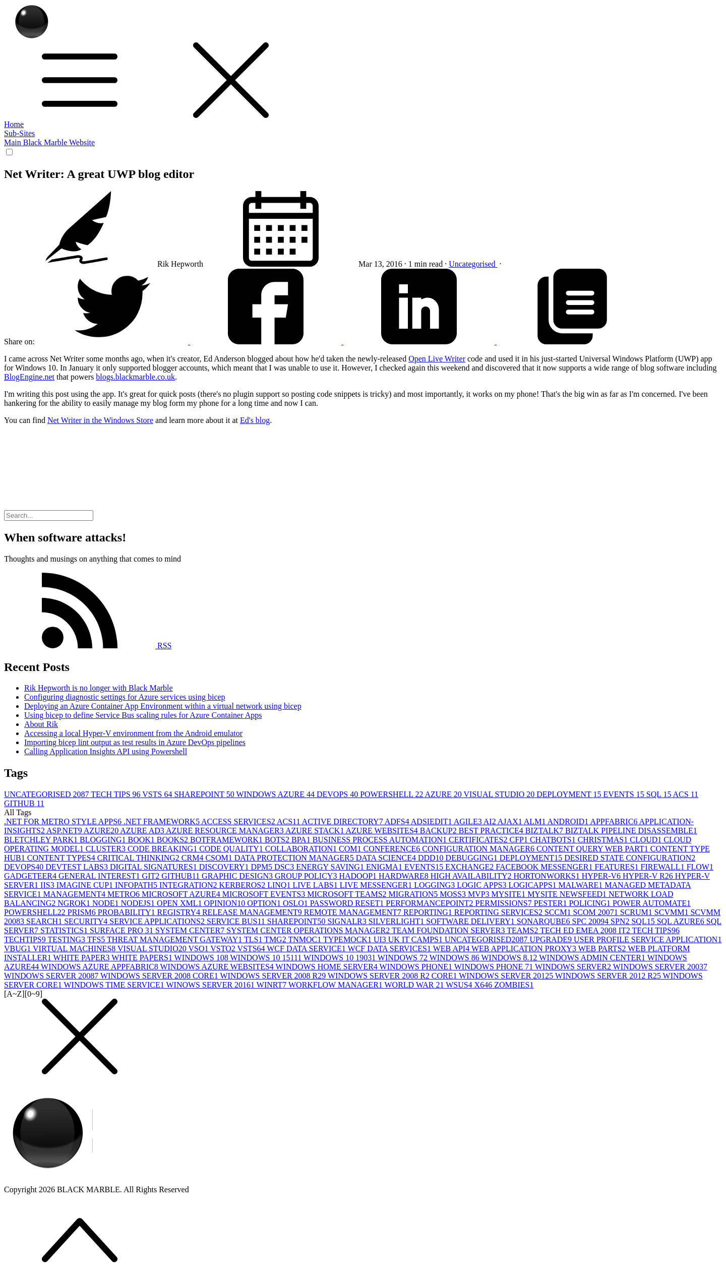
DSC (285, 867)
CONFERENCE (392, 848)
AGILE (468, 821)
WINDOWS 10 (202, 957)
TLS (254, 939)
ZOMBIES (513, 985)
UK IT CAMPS (416, 939)
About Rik (41, 724)
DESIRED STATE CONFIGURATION (629, 857)
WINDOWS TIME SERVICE (115, 985)
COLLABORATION (302, 848)
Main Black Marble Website (49, 142)
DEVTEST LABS (77, 867)
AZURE (444, 794)
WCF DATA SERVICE (307, 948)
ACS (686, 794)
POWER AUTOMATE (652, 903)
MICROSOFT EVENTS (265, 894)
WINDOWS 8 (455, 957)
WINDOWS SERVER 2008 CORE (160, 975)
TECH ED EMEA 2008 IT (586, 930)
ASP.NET (65, 830)
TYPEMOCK (348, 939)
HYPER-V (602, 876)
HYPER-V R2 (649, 876)
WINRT (272, 985)
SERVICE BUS (237, 921)
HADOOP (359, 876)
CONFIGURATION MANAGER (479, 848)
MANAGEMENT (75, 894)
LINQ (279, 885)
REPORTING (428, 912)
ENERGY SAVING (331, 867)
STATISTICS (65, 930)
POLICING (591, 903)
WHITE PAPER (82, 957)
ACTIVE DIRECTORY (343, 821)
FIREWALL (664, 867)
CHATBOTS (554, 839)
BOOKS (173, 839)
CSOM (219, 857)
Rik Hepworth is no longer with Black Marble (98, 688)
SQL (659, 794)
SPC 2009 (591, 921)
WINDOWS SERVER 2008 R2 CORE (393, 975)
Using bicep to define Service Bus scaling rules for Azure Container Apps (143, 715)
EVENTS (624, 794)
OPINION (225, 903)
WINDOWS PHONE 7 (494, 966)
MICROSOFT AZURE (182, 894)
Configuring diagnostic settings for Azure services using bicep (124, 697)
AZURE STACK (315, 830)
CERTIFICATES (479, 839)
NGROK (74, 903)
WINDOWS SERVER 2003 (660, 966)
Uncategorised (473, 264)
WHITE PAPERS (142, 957)
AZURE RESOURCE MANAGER (225, 830)
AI (490, 821)
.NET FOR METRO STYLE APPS (64, 821)
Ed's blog (255, 420)
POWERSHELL (392, 794)
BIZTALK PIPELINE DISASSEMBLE (631, 830)
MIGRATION (414, 894)
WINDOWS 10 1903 (341, 957)
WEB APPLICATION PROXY (524, 948)
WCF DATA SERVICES (390, 948)
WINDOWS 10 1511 (267, 957)
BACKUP (439, 830)
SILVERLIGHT (398, 921)
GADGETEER (31, 876)
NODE (106, 903)
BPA (302, 839)
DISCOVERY (225, 867)
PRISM (83, 912)
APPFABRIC (614, 821)
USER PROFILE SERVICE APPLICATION (647, 939)
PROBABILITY (127, 912)
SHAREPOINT (205, 794)
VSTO (223, 948)
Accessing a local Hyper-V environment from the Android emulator (133, 733)
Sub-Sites (19, 133)
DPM (262, 867)
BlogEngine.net (29, 377)
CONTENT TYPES (62, 857)
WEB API (452, 948)
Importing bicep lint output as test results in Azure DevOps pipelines (135, 742)
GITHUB (24, 803)
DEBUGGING (473, 857)
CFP (519, 839)
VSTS (158, 794)
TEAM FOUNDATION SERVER (449, 930)
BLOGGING (104, 839)
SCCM (558, 912)
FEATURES (617, 867)
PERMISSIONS (504, 903)
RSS (87, 645)
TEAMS (523, 930)
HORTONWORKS (548, 876)
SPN (621, 921)
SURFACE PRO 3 (122, 930)
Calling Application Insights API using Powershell (105, 751)
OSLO (296, 903)
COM (351, 848)
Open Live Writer (436, 358)
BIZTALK (545, 830)
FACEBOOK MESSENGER (545, 867)
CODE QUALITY (232, 848)
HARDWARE (405, 876)
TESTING (67, 939)
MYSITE (510, 894)
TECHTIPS (25, 939)
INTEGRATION (189, 885)
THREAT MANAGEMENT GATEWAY (175, 939)
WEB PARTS (603, 948)
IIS (48, 885)
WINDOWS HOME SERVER (328, 966)
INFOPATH (137, 885)
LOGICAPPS (533, 885)
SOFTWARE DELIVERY (471, 921)
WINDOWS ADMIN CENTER (593, 957)
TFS (97, 939)
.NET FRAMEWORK (162, 821)
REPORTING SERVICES (499, 912)
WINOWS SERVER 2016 (211, 985)
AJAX (511, 821)
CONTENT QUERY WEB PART (593, 848)
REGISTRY (179, 912)
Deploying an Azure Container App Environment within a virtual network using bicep (162, 706)
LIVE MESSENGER (377, 885)
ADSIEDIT (432, 821)
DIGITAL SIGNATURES (154, 867)
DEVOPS (338, 794)
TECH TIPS (116, 794)
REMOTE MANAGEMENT (353, 912)
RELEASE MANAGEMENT (253, 912)
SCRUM (637, 912)
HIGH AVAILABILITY (472, 876)
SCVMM (672, 912)
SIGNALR (347, 921)
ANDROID (569, 821)
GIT (152, 876)
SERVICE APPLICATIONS (158, 921)
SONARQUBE (544, 921)
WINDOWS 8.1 (510, 957)
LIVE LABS (315, 885)
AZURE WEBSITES (383, 830)
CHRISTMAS (604, 839)
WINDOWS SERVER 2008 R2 (274, 975)
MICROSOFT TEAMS (347, 894)
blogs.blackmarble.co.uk (135, 377)
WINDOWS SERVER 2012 (507, 975)
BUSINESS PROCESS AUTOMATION (381, 839)
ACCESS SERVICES (239, 821)
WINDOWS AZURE (276, 794)
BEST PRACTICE (492, 830)
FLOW (700, 867)
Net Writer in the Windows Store (100, 420)
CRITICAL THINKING (139, 857)
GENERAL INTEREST (100, 876)
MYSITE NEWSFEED (568, 894)
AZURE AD (143, 830)
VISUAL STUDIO (500, 794)
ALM (536, 821)
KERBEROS (243, 885)
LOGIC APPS (482, 885)
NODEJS (139, 903)
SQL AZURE (681, 921)
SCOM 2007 (596, 912)
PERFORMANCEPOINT (430, 903)
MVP (480, 894)
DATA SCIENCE (387, 857)
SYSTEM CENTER (190, 930)
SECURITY (86, 921)
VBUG (18, 948)
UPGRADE (551, 939)
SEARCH (45, 921)
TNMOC (305, 939)
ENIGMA (385, 867)
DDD (432, 857)
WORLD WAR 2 (415, 985)
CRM (194, 857)
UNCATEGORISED (47, 794)
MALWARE (582, 885)
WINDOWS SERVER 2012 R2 (609, 975)
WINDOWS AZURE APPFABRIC (100, 966)
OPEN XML (180, 903)
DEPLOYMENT (569, 794)
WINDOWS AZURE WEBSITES (217, 966)
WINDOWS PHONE (417, 966)
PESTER (551, 903)
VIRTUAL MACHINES (75, 948)
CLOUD (646, 839)
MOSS (454, 894)
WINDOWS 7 (404, 957)
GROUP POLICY (307, 876)
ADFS (398, 821)
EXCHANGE (470, 867)
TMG (276, 939)
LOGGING (435, 885)
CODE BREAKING (163, 848)
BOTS (278, 839)
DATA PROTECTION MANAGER (295, 857)
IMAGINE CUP (85, 885)
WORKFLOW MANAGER (336, 985)
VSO (199, 948)
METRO (124, 894)
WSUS (460, 985)
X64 (484, 985)
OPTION (265, 903)
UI (381, 939)
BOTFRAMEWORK (227, 839)
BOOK (142, 839)
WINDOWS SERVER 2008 (52, 975)
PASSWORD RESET (348, 903)
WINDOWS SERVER (574, 966)
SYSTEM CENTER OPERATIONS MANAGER (309, 930)
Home (14, 124)
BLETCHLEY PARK (42, 839)
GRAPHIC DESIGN (238, 876)
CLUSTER (107, 848)
